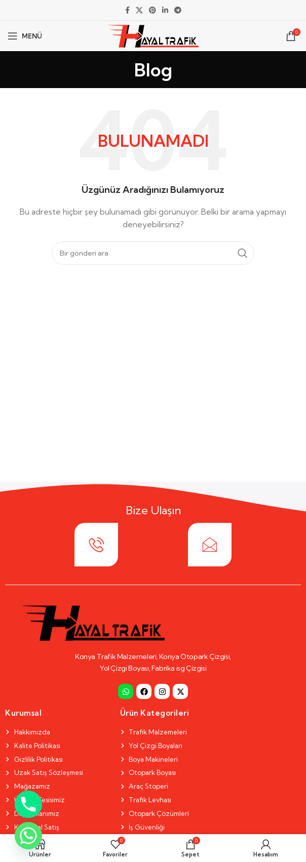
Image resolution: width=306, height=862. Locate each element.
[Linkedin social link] (165, 10)
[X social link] (139, 10)
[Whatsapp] (28, 835)
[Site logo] (153, 34)
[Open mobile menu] (25, 36)
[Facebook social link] (127, 10)
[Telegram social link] (177, 10)
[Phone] (28, 804)
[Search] (153, 253)
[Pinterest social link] (152, 10)
